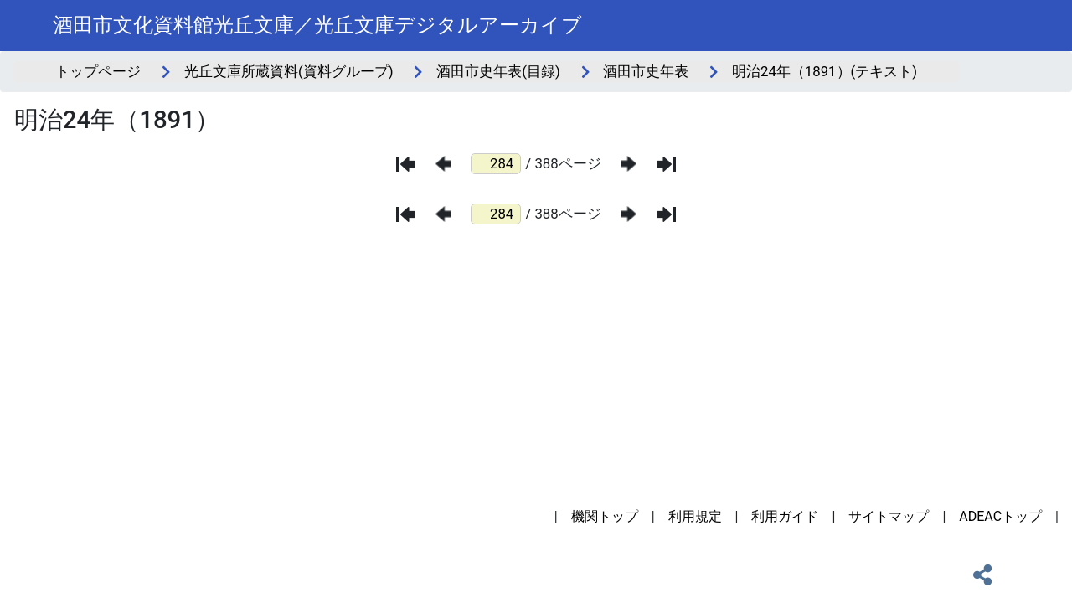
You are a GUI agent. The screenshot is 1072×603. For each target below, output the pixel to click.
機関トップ (604, 516)
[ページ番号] (496, 163)
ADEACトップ (1000, 516)
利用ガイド (784, 516)
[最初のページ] (405, 164)
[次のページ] (628, 164)
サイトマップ (888, 516)
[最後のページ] (666, 164)
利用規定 (695, 516)
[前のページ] (443, 164)
